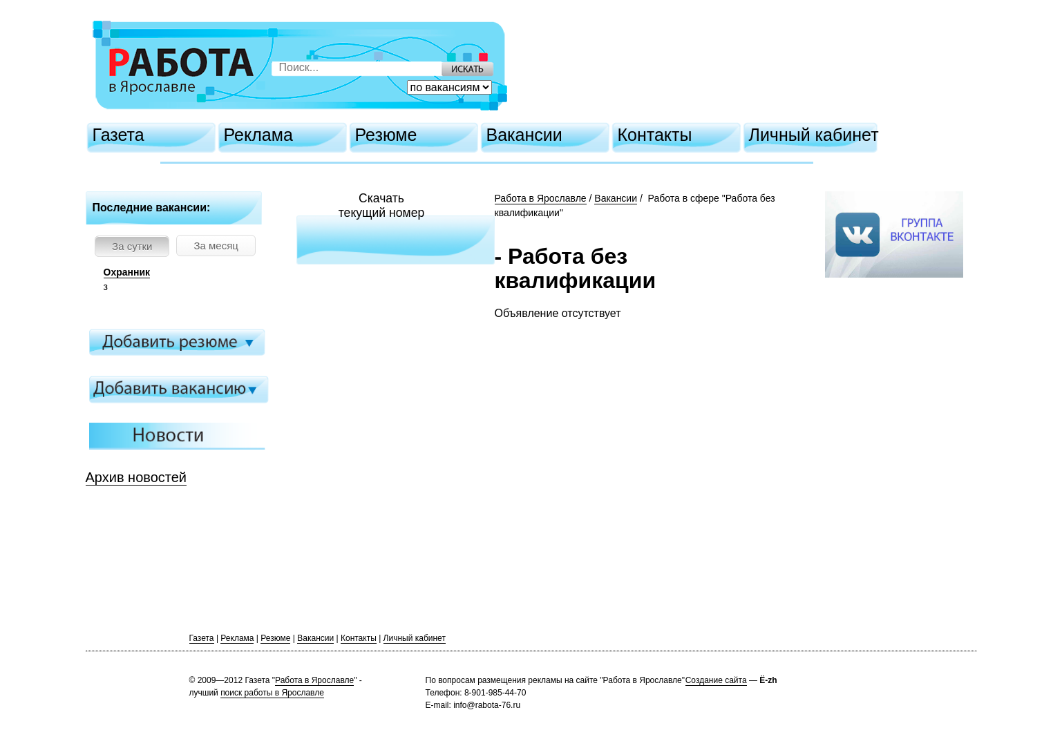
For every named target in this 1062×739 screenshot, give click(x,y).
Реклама (258, 134)
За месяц (215, 245)
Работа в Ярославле (541, 198)
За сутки (132, 246)
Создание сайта (716, 680)
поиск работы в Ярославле (272, 693)
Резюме (386, 134)
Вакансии (524, 134)
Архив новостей (136, 477)
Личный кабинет (814, 134)
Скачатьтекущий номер (382, 205)
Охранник (127, 272)
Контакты (655, 134)
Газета (118, 134)
